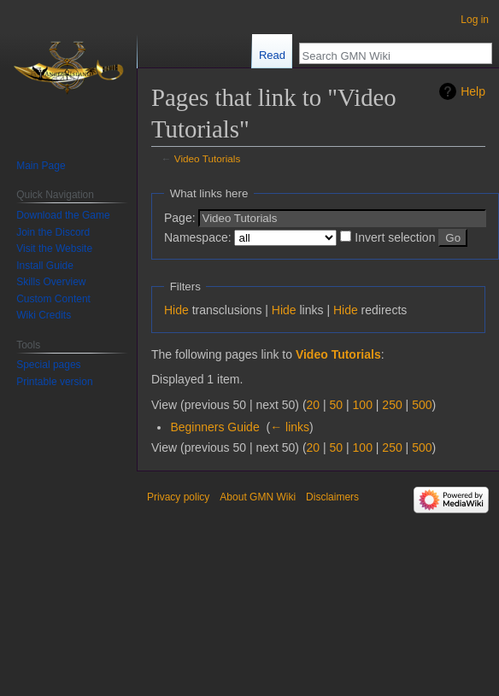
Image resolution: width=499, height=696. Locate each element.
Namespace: (198, 237)
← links (289, 427)
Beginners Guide (214, 427)
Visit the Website (54, 248)
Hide (176, 310)
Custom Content (53, 299)
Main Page (40, 166)
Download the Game (62, 215)
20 (313, 405)
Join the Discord (53, 232)
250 (392, 405)
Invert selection (395, 237)
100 (363, 405)
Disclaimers (332, 497)
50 (336, 405)
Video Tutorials (207, 158)
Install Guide (44, 266)
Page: (180, 218)
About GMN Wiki (258, 497)
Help (473, 91)
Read (272, 55)
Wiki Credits (43, 315)
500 (421, 405)
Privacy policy (178, 497)
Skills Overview (50, 282)
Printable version (54, 382)
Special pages (48, 365)
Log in (475, 20)
